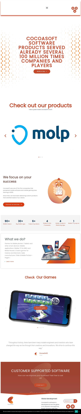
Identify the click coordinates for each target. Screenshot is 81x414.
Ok (76, 411)
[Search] (75, 401)
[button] (47, 7)
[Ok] (79, 411)
